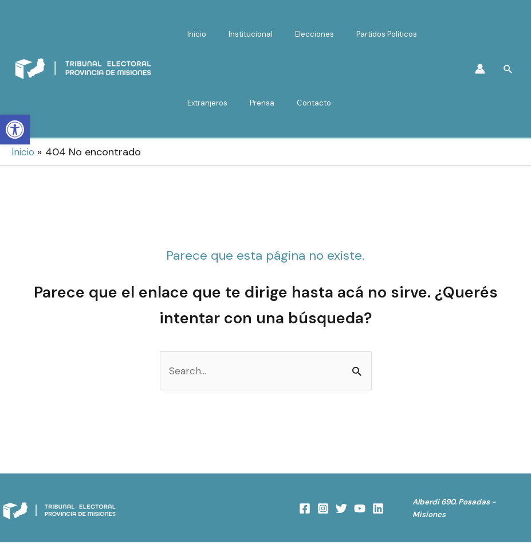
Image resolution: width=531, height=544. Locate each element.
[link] (15, 129)
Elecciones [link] (296, 34)
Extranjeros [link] (204, 103)
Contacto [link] (295, 103)
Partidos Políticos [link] (361, 34)
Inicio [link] (193, 34)
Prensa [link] (251, 103)
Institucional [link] (240, 34)
